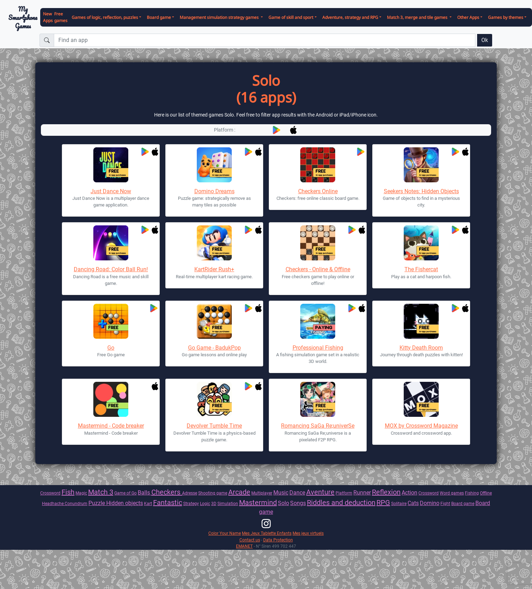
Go (110, 347)
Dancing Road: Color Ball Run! (111, 269)
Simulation (227, 503)
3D (213, 503)
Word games (452, 493)
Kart (148, 503)
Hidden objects (124, 503)
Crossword (50, 493)
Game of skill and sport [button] (290, 17)
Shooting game (212, 493)
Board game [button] (159, 17)
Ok (484, 40)
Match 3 (100, 492)
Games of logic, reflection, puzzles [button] (105, 17)
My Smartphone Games (22, 17)
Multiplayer (261, 493)
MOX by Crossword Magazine (421, 425)
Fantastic (167, 502)
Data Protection (278, 539)
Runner (362, 492)
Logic (205, 503)
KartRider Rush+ (214, 269)
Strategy (191, 503)
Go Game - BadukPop (214, 347)
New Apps (48, 17)
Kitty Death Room (421, 347)
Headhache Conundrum (64, 503)
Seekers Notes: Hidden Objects (421, 191)
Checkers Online (318, 191)
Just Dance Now (111, 191)
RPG (383, 502)
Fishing (472, 493)
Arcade (239, 492)
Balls (144, 492)
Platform (344, 493)
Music (280, 492)
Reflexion (386, 492)
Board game (462, 503)
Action (409, 492)
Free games (60, 17)
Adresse (189, 493)
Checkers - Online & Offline (318, 269)
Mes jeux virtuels (308, 533)
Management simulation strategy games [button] (220, 17)
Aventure (320, 492)
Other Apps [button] (468, 17)
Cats (413, 503)
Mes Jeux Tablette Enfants (267, 533)
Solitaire (399, 503)
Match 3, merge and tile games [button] (417, 17)
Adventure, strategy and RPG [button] (350, 17)
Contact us (249, 539)
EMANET (244, 546)
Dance (297, 492)
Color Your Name (224, 533)
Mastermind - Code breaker (111, 425)
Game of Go (125, 493)
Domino (429, 503)
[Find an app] (264, 40)
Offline (486, 493)
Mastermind (258, 502)
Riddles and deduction (341, 502)
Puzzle (97, 503)
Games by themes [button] (505, 17)
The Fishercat (421, 269)
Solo (283, 503)
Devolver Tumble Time (214, 425)
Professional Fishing (318, 347)
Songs (298, 503)
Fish (68, 492)
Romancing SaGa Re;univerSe (317, 425)
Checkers (166, 492)
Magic (81, 493)
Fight (445, 503)
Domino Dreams (214, 191)
